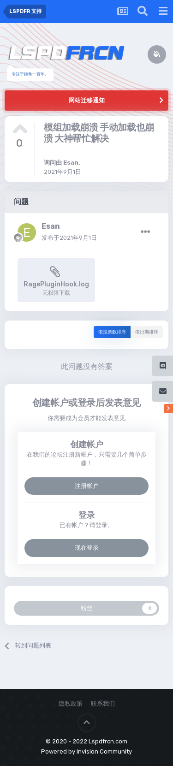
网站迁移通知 (87, 100)
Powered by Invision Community (86, 751)
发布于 (69, 237)
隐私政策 (71, 703)
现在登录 (87, 547)
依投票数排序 (112, 332)
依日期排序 (146, 332)
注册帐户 (87, 485)
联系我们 (103, 703)
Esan (70, 162)
